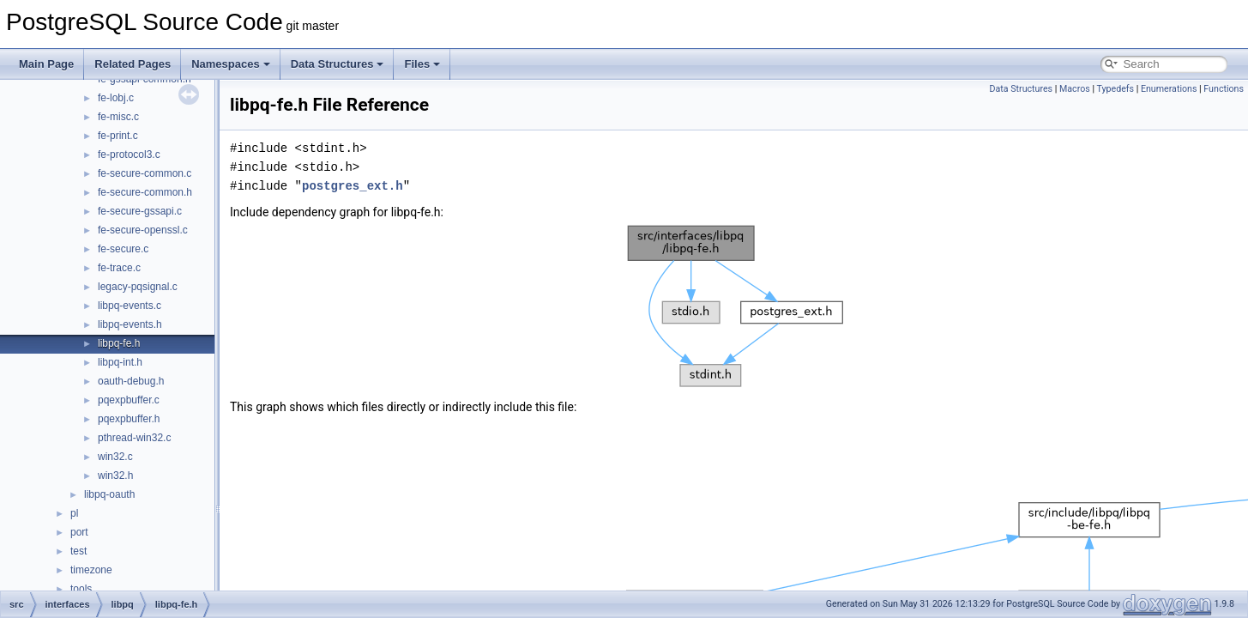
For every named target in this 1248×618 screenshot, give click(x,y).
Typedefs (1115, 88)
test (78, 551)
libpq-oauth (109, 494)
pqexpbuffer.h (129, 419)
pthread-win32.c (134, 438)
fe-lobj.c (116, 98)
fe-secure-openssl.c (143, 230)
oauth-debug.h (131, 381)
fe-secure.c (123, 249)
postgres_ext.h (352, 186)
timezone (91, 570)
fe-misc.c (118, 117)
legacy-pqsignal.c (138, 287)
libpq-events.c (129, 306)
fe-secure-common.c (144, 173)
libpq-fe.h (119, 343)
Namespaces (230, 64)
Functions (1223, 88)
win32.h (115, 476)
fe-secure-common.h (145, 192)
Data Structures (337, 64)
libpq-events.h (130, 324)
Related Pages (132, 64)
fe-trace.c (119, 268)
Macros (1074, 88)
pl (74, 513)
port (79, 532)
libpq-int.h (120, 362)
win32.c (115, 457)
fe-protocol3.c (129, 154)
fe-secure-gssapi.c (140, 211)
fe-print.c (118, 136)
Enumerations (1169, 88)
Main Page (46, 64)
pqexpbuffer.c (129, 400)
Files (422, 64)
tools (81, 589)
